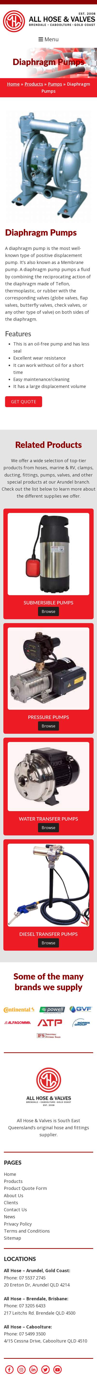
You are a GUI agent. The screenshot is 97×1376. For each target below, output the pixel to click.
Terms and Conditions (27, 1231)
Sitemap (12, 1238)
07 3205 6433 (32, 1306)
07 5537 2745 (32, 1278)
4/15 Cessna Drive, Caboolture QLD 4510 (45, 1341)
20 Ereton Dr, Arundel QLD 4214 (37, 1285)
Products (34, 84)
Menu (49, 39)
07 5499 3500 (32, 1334)
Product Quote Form (25, 1188)
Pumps (55, 84)
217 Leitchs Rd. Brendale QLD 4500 (39, 1313)
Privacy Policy (18, 1224)
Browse (48, 611)
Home (13, 84)
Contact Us (15, 1209)
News (9, 1216)
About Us (13, 1195)
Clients (11, 1202)
